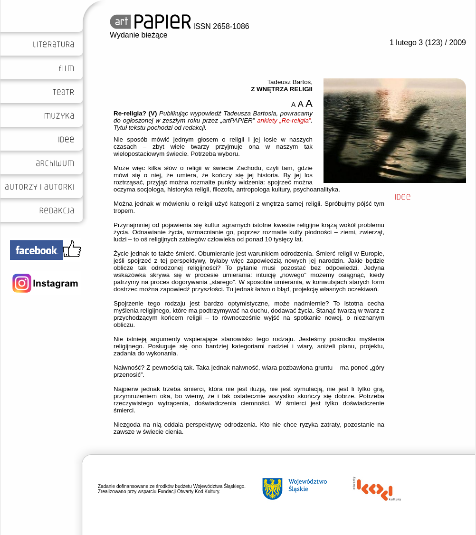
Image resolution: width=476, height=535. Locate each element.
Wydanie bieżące (139, 35)
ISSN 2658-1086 (179, 26)
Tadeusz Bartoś (289, 82)
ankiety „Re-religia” (284, 120)
